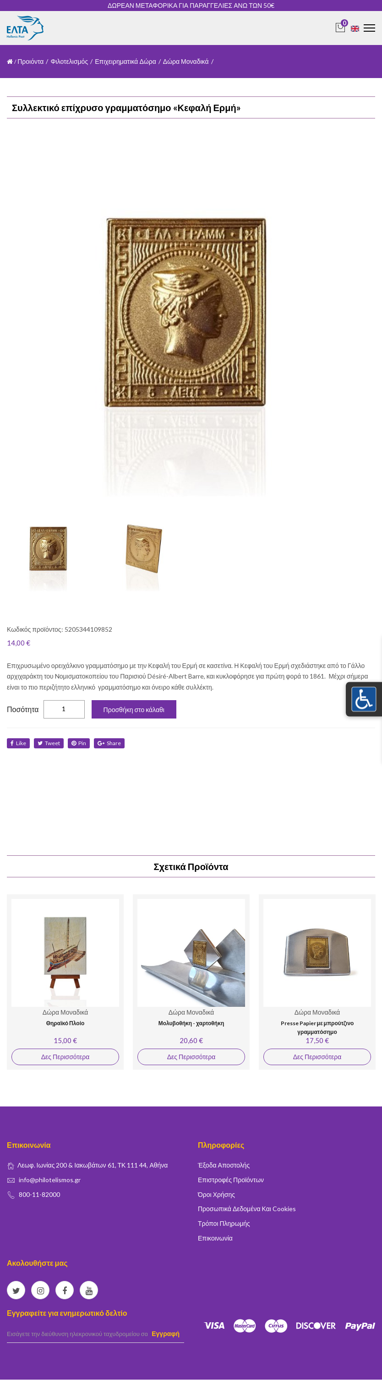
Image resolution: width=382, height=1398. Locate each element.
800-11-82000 (39, 1194)
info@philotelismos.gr (50, 1180)
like (18, 743)
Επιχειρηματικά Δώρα (125, 61)
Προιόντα (30, 61)
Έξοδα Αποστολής (224, 1165)
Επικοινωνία (215, 1238)
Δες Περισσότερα (65, 1057)
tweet (49, 743)
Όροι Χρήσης (216, 1194)
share (109, 743)
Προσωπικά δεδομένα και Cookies (247, 1209)
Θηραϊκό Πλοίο (65, 1023)
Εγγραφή (166, 1333)
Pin (78, 743)
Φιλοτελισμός (69, 61)
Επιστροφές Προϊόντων (231, 1180)
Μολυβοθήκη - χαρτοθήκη (191, 1023)
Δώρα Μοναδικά (186, 61)
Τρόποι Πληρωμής (224, 1223)
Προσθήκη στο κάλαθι (134, 709)
